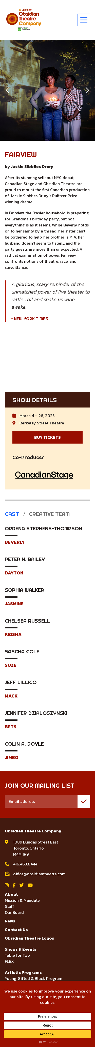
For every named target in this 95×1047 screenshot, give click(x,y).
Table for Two (17, 955)
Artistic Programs (23, 972)
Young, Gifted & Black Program (33, 978)
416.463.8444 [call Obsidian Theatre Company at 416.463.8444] (25, 864)
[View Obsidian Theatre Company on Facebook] (14, 885)
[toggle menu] (84, 20)
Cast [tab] (12, 514)
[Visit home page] (24, 20)
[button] (8, 90)
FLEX (9, 961)
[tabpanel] (47, 643)
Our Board (14, 912)
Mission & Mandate (22, 900)
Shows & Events (20, 949)
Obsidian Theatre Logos (29, 938)
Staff (9, 906)
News (10, 921)
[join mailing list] (84, 801)
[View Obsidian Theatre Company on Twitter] (21, 885)
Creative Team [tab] (48, 514)
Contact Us (16, 929)
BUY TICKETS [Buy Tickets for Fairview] (47, 437)
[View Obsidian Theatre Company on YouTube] (30, 885)
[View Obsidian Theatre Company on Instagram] (7, 885)
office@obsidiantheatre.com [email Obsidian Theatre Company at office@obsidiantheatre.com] (39, 874)
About (11, 894)
